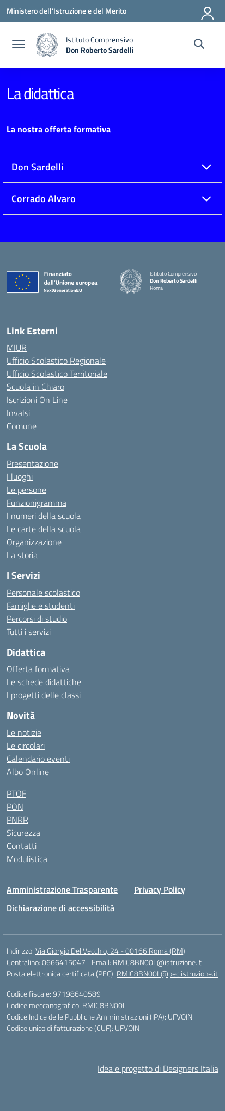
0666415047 (64, 962)
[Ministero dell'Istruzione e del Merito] (66, 10)
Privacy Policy (159, 889)
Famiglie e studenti (41, 605)
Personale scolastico (43, 592)
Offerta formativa (38, 668)
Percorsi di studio (37, 618)
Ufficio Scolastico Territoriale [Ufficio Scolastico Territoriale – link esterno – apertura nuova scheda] (57, 373)
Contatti (22, 845)
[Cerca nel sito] (199, 45)
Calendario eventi (38, 758)
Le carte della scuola (44, 528)
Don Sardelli (37, 167)
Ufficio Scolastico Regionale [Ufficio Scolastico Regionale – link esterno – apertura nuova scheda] (56, 360)
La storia (22, 554)
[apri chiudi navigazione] (18, 45)
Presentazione (32, 463)
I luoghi (20, 476)
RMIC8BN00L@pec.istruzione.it (167, 973)
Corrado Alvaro (43, 198)
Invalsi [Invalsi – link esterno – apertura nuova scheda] (18, 412)
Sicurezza (23, 832)
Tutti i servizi (29, 631)
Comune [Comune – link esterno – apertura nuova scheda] (22, 425)
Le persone (26, 489)
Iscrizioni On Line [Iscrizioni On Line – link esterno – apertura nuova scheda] (37, 399)
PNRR (17, 819)
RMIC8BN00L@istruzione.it (157, 962)
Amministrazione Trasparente (62, 889)
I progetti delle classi (44, 694)
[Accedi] (208, 11)
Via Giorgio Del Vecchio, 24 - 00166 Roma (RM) (110, 950)
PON (15, 806)
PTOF (16, 793)
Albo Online (28, 771)
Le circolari (26, 745)
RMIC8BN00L (104, 1005)
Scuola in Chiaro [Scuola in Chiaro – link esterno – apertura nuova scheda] (35, 386)
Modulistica (27, 858)
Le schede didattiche (44, 681)
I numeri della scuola (44, 515)
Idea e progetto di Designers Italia (158, 1068)
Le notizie (24, 732)
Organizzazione (34, 541)
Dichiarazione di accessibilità (60, 907)
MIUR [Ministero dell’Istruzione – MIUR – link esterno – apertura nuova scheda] (17, 347)
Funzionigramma (36, 502)
